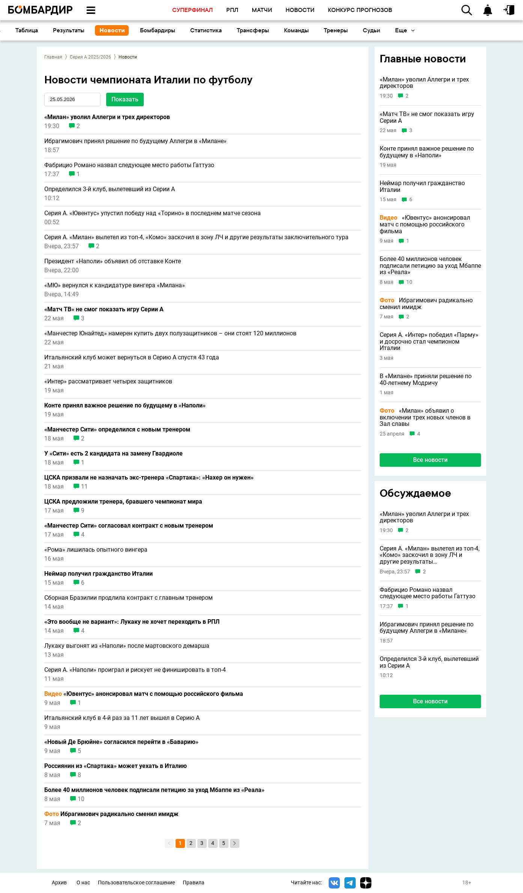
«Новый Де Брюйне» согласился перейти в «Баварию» (121, 742)
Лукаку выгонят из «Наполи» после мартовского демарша (126, 646)
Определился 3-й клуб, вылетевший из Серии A (109, 189)
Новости (193, 30)
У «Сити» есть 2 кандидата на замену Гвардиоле (113, 453)
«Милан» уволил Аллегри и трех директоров (107, 117)
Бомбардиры (239, 30)
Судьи (452, 30)
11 (84, 486)
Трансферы (334, 30)
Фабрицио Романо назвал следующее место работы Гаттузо (129, 165)
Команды (377, 30)
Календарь (67, 30)
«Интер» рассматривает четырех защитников (108, 381)
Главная (53, 57)
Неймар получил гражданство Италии (98, 573)
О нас (83, 882)
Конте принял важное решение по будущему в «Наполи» (125, 405)
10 (81, 799)
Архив (59, 882)
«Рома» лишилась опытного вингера (95, 549)
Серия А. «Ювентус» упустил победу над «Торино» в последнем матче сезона (152, 213)
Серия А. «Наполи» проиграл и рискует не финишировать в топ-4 (135, 670)
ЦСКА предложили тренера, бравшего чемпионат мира (123, 501)
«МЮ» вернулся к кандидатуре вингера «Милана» (114, 285)
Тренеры (417, 30)
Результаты (150, 30)
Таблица (108, 30)
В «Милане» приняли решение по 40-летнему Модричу (426, 379)
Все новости (430, 701)
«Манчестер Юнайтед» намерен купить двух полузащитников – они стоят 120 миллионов (170, 333)
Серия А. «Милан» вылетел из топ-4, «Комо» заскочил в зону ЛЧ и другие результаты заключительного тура (196, 237)
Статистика (287, 30)
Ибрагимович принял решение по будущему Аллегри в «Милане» (135, 141)
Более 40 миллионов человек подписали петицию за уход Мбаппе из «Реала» (154, 790)
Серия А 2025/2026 (90, 57)
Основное (24, 30)
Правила (193, 882)
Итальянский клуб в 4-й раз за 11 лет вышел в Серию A (122, 718)
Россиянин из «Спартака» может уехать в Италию (115, 766)
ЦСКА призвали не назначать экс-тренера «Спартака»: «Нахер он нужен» (149, 477)
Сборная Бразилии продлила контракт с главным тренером (128, 597)
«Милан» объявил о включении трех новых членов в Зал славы (425, 417)
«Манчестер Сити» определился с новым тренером (117, 429)
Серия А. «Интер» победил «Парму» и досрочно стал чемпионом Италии (429, 341)
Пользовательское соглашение (136, 882)
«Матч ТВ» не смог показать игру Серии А (104, 309)
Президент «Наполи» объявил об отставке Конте (112, 261)
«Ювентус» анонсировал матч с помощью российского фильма (143, 694)
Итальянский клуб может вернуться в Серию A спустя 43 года (131, 357)
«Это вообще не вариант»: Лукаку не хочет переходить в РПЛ (131, 621)
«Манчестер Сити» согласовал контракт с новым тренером (128, 525)
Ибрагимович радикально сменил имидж (111, 814)
